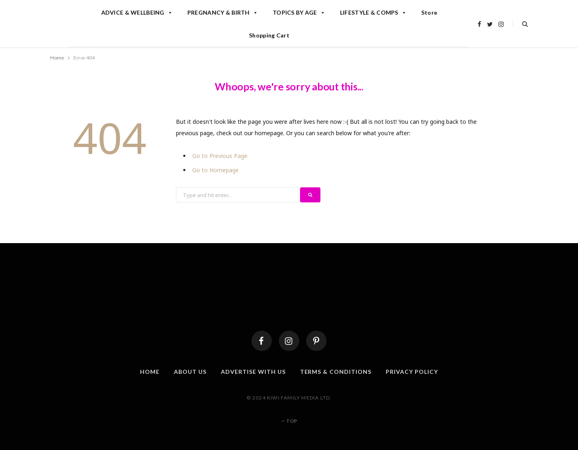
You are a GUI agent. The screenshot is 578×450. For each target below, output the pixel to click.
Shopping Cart (269, 35)
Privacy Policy (412, 371)
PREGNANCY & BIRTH (222, 12)
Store (429, 12)
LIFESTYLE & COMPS (373, 12)
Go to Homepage (215, 170)
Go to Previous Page (219, 156)
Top (289, 421)
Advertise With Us (253, 371)
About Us (190, 371)
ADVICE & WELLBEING (137, 12)
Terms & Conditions (336, 371)
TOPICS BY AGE (299, 12)
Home (150, 371)
